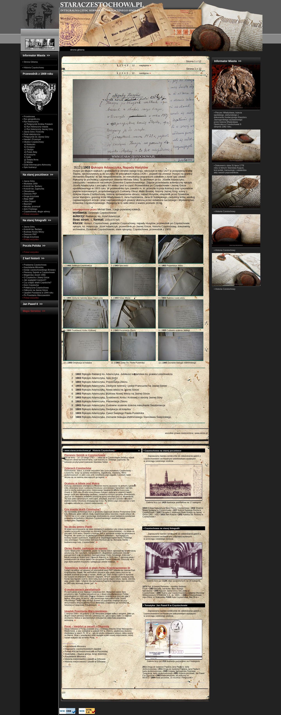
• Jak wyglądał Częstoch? (34, 280)
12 (133, 65)
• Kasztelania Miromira (32, 267)
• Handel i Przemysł (31, 139)
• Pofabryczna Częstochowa (35, 287)
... (130, 65)
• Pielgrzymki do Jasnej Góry (35, 137)
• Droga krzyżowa (30, 196)
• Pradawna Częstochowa (34, 265)
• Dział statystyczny (31, 134)
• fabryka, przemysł (31, 206)
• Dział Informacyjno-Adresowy (36, 164)
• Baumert (27, 204)
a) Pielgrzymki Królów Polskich (37, 124)
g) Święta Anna (30, 159)
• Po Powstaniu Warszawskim (36, 295)
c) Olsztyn (28, 149)
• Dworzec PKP (29, 194)
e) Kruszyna (28, 154)
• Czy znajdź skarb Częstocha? (36, 282)
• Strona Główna (30, 62)
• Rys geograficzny (31, 119)
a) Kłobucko (28, 144)
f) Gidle (26, 157)
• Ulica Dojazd (29, 201)
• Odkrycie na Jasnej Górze (35, 290)
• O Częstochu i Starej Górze (35, 277)
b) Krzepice (28, 147)
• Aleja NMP (28, 199)
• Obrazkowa (28, 191)
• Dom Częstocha (30, 285)
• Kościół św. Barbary (32, 186)
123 (63, 692)
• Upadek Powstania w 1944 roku (37, 292)
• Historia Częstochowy (33, 67)
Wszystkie (73, 370)
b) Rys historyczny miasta (35, 126)
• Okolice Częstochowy (33, 142)
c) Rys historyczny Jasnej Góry (37, 129)
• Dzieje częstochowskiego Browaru (39, 270)
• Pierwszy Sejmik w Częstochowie (38, 272)
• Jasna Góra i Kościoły (33, 132)
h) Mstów (27, 162)
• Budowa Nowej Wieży (33, 232)
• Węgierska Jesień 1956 (34, 275)
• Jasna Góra (28, 181)
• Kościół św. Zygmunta (33, 188)
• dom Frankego (29, 209)
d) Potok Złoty (29, 152)
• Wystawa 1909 (29, 183)
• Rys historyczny (30, 121)
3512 (110, 167)
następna (145, 65)
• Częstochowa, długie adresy (36, 211)
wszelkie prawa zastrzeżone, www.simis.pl (186, 433)
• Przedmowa (28, 116)
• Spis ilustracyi (29, 167)
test (144, 456)
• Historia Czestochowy (224, 211)
